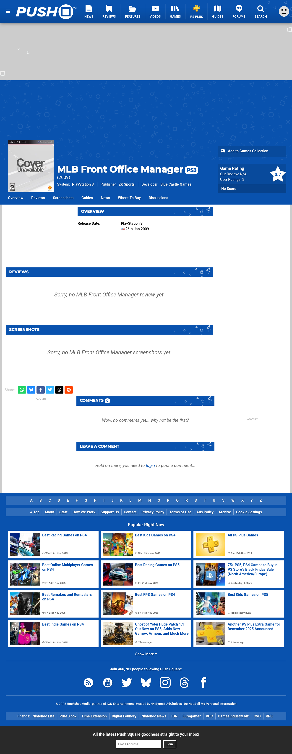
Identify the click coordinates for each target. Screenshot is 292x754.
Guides (87, 198)
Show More (146, 654)
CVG (257, 716)
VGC (209, 716)
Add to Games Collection (244, 151)
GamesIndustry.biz (233, 716)
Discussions (158, 198)
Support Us (110, 512)
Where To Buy (129, 198)
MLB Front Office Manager (127, 169)
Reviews (38, 198)
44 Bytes (157, 704)
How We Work (84, 512)
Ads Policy (205, 512)
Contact (130, 512)
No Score (228, 189)
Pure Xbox (68, 716)
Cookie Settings (249, 512)
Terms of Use (180, 512)
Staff (63, 512)
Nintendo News (153, 716)
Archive (225, 512)
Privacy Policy (152, 512)
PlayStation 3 (83, 184)
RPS (269, 716)
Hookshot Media (79, 704)
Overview (15, 198)
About (49, 512)
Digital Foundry (124, 716)
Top (34, 512)
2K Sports (127, 184)
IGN (174, 716)
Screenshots (63, 198)
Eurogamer (191, 716)
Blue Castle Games (175, 184)
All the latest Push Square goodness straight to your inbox (146, 734)
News (105, 198)
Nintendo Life (43, 716)
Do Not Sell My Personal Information (210, 704)
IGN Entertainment (120, 704)
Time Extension (94, 716)
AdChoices (174, 704)
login (150, 465)
